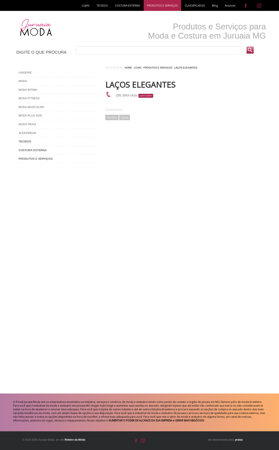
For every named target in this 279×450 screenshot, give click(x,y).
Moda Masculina (31, 107)
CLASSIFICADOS (195, 5)
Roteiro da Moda (75, 439)
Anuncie (230, 5)
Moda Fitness (29, 98)
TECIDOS (102, 5)
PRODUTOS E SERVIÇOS (162, 5)
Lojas (137, 67)
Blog (215, 5)
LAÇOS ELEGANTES (185, 67)
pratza (239, 439)
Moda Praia (27, 124)
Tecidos (112, 117)
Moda (23, 81)
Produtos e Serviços (157, 67)
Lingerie (25, 72)
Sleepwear (27, 133)
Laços (124, 117)
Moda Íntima (28, 89)
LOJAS (86, 5)
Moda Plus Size (30, 115)
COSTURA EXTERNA (127, 5)
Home (128, 67)
